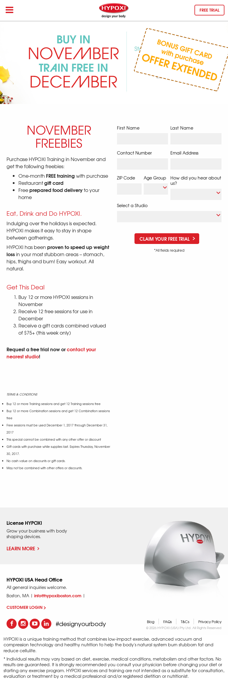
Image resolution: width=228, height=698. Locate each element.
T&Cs (185, 621)
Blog (150, 621)
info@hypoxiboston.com (57, 595)
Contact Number (134, 152)
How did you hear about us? (195, 180)
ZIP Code (126, 177)
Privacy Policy (209, 621)
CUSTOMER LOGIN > (26, 607)
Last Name (182, 128)
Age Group (155, 177)
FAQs (167, 621)
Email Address (184, 152)
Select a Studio (132, 205)
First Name (128, 128)
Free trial (209, 10)
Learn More (23, 548)
